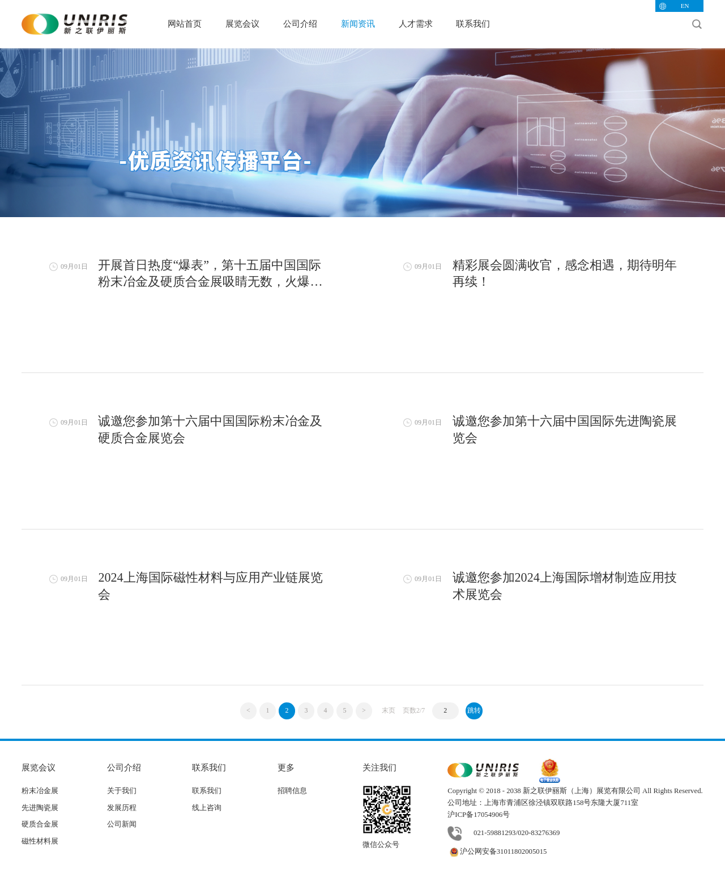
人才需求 (416, 23)
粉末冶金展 (40, 791)
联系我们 (473, 23)
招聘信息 (292, 791)
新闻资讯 (358, 23)
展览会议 (242, 23)
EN (685, 5)
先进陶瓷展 (40, 808)
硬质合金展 (40, 824)
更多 (286, 767)
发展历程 (122, 808)
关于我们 (122, 791)
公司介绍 (300, 23)
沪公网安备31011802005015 (497, 851)
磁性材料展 (40, 841)
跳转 (474, 710)
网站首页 (185, 23)
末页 (388, 710)
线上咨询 (206, 808)
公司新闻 (122, 824)
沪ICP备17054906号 (478, 815)
